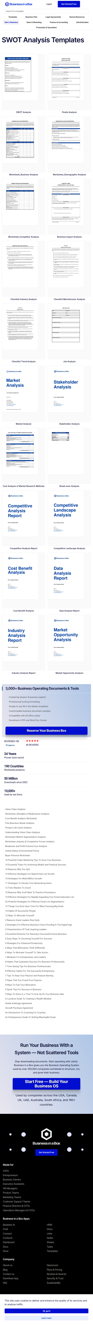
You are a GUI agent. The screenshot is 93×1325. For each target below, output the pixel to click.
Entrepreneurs (10, 1175)
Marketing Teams (12, 1197)
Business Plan (31, 17)
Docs (5, 1246)
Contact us (8, 1274)
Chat (5, 1229)
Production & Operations (46, 27)
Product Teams (11, 1192)
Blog (5, 1269)
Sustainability (54, 1282)
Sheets (50, 1242)
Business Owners (12, 1179)
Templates (12, 17)
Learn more (47, 1318)
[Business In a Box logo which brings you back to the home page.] (18, 4)
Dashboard (9, 1242)
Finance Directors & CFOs (16, 1205)
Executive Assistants (13, 1183)
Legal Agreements (53, 17)
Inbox (50, 1229)
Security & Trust (55, 1278)
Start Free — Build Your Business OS (46, 1083)
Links (49, 1233)
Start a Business (11, 22)
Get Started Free (46, 1152)
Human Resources (77, 17)
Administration (82, 22)
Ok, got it (46, 1311)
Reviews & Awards (56, 1274)
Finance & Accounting (59, 22)
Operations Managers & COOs (19, 1210)
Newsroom (52, 1265)
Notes (50, 1237)
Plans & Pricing (54, 1269)
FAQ (5, 1282)
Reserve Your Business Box (46, 730)
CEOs (6, 1170)
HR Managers (10, 1188)
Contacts (7, 1237)
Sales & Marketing (34, 22)
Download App (10, 1278)
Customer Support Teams (16, 1201)
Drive (5, 1251)
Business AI (9, 1224)
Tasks (50, 1246)
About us (7, 1265)
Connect (7, 1233)
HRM (49, 1224)
